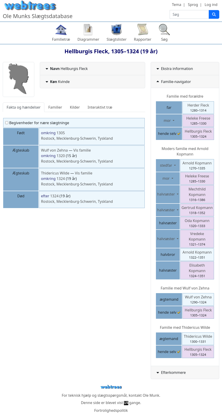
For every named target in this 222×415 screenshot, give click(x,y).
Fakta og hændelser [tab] (23, 107)
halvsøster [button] (166, 194)
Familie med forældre (185, 96)
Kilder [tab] (75, 107)
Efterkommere (170, 372)
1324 (60, 178)
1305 (60, 132)
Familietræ (61, 39)
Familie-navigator (173, 81)
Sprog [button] (193, 4)
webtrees (111, 387)
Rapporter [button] (142, 39)
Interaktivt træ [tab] (100, 107)
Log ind (211, 4)
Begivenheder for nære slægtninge (37, 122)
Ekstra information (174, 68)
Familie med (185, 288)
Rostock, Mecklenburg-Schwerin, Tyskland (77, 138)
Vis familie (82, 150)
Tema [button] (176, 4)
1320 (60, 155)
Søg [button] (164, 39)
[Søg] (214, 14)
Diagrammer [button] (88, 39)
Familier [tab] (55, 107)
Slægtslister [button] (116, 39)
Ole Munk (151, 395)
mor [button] (168, 120)
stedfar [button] (166, 165)
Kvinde (57, 81)
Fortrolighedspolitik (111, 410)
